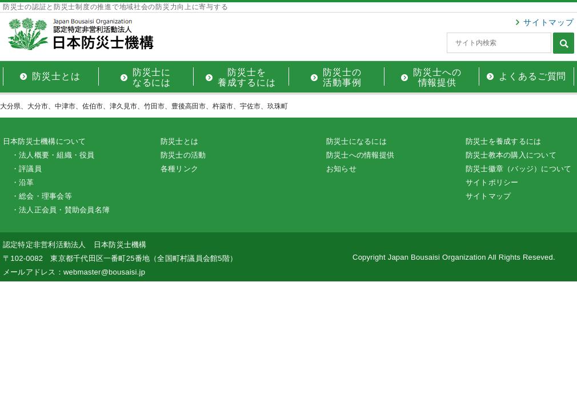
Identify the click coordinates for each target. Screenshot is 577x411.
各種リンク (179, 168)
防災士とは (179, 141)
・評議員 (26, 168)
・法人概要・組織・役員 (53, 155)
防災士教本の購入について (511, 155)
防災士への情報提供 (360, 155)
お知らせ (341, 168)
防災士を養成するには (503, 141)
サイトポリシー (492, 182)
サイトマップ (548, 22)
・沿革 (22, 182)
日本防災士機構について (44, 141)
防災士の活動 (183, 155)
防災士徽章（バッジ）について (518, 168)
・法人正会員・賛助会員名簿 (60, 210)
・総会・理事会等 (41, 196)
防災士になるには (356, 141)
